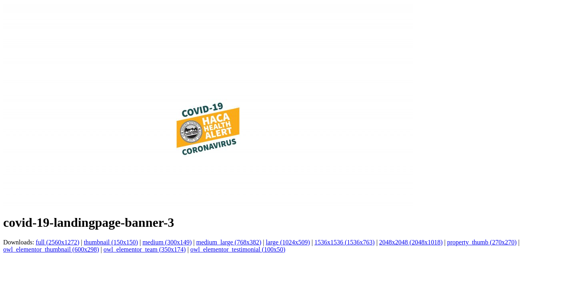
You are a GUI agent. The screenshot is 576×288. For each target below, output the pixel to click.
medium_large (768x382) (228, 242)
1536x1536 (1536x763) (344, 242)
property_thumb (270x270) (482, 242)
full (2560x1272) (57, 242)
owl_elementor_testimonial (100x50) (238, 249)
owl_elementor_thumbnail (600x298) (51, 249)
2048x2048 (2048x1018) (411, 242)
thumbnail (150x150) (111, 242)
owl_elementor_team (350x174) (145, 249)
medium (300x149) (167, 242)
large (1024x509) (288, 242)
